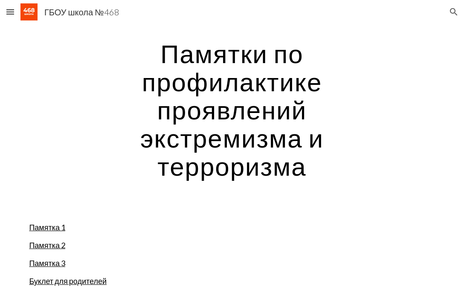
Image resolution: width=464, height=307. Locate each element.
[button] (10, 11)
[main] (232, 109)
